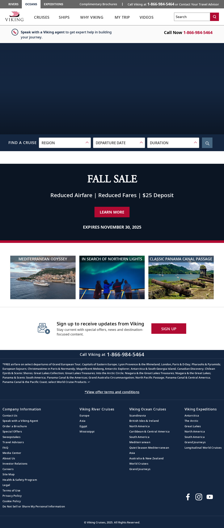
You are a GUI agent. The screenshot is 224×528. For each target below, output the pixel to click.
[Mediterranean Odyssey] (43, 277)
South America (139, 437)
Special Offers (12, 431)
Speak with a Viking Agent (20, 421)
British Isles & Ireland (144, 421)
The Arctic (192, 421)
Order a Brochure (15, 426)
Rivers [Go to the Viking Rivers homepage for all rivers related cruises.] (13, 4)
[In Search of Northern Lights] (112, 277)
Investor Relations (15, 463)
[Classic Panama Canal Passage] (181, 277)
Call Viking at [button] (173, 4)
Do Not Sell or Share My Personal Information (34, 506)
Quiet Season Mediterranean (149, 447)
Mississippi (87, 431)
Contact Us (10, 415)
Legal (6, 485)
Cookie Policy (12, 501)
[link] (42, 18)
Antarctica (192, 415)
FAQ (5, 447)
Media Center (12, 453)
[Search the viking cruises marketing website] (192, 17)
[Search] (214, 17)
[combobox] (65, 143)
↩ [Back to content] (89, 382)
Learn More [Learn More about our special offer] (112, 212)
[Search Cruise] (207, 143)
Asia (82, 421)
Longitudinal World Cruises (203, 447)
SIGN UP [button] (169, 328)
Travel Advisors (13, 442)
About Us (9, 458)
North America (139, 426)
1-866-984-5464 (197, 32)
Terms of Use (11, 490)
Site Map (8, 474)
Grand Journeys (140, 469)
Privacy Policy (12, 496)
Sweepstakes (11, 437)
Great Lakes (193, 426)
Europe (84, 415)
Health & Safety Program (20, 480)
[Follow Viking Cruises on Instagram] (198, 497)
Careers (8, 469)
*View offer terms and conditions (112, 392)
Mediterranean (139, 442)
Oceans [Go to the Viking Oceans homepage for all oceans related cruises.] (31, 4)
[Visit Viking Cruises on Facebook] (188, 497)
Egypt (83, 426)
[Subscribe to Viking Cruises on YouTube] (209, 497)
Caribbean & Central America (149, 431)
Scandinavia (137, 415)
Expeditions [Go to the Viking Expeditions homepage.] (53, 4)
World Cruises (138, 463)
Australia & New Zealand (146, 458)
